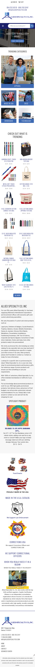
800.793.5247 (23, 7)
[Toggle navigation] (3, 26)
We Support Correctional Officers (17, 555)
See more (17, 295)
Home (2, 643)
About (3, 646)
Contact (4, 649)
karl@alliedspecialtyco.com (17, 10)
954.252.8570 (12, 7)
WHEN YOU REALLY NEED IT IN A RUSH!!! (17, 563)
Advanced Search (6, 651)
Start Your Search (17, 41)
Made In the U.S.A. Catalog (18, 497)
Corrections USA (17, 542)
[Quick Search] (19, 26)
